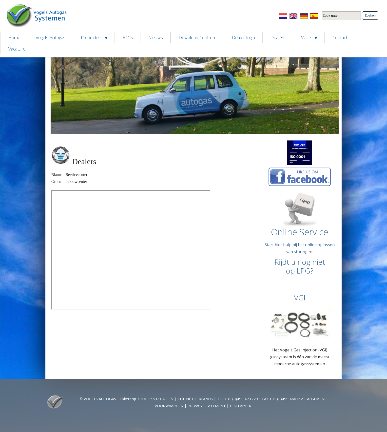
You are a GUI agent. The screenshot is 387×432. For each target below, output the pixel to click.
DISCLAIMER (240, 405)
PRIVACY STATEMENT (207, 405)
